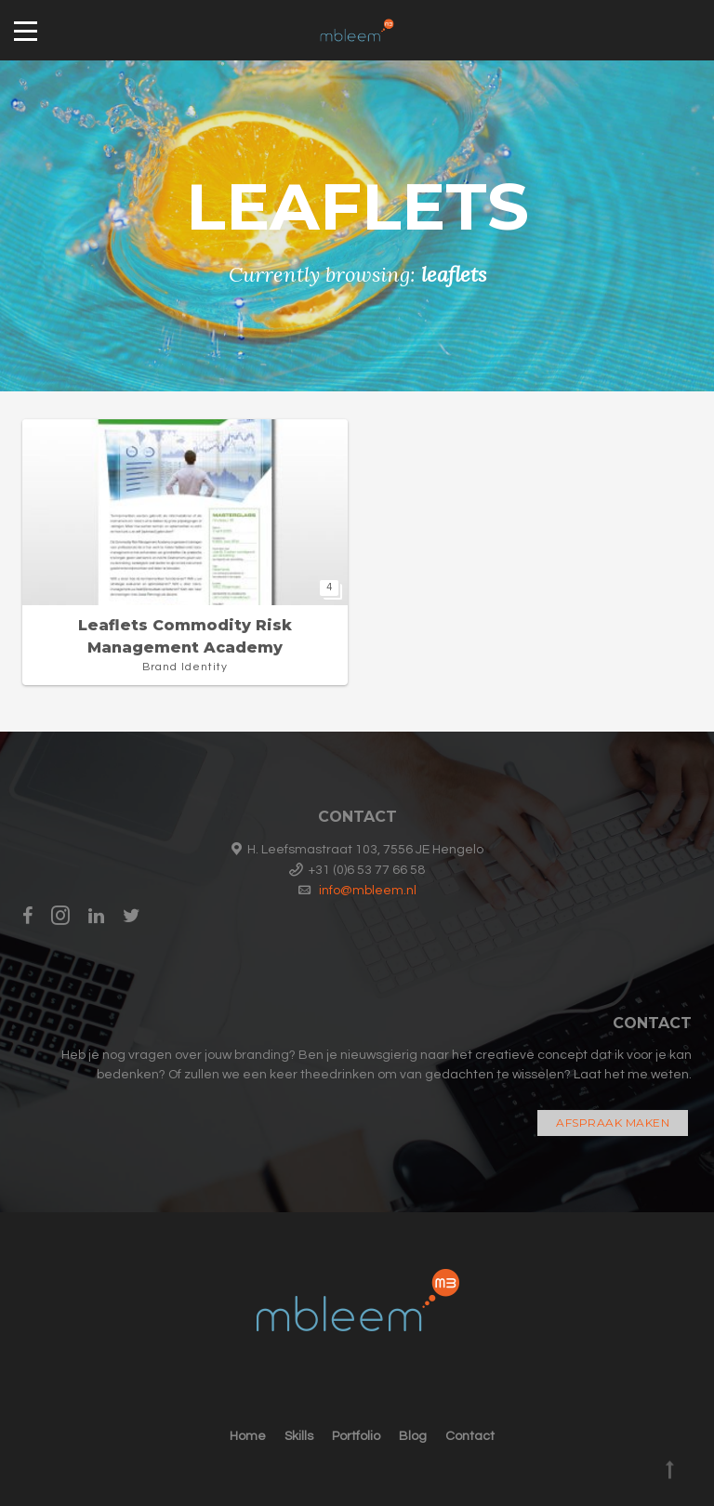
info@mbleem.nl (367, 890)
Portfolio (356, 1436)
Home (248, 1436)
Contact (470, 1436)
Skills (298, 1436)
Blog (413, 1436)
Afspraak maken (612, 1123)
